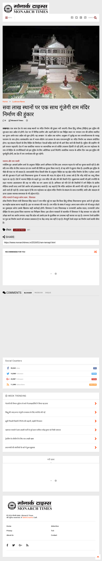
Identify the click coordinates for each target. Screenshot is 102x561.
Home (5, 102)
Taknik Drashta (27, 517)
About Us (10, 535)
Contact (54, 535)
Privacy (9, 531)
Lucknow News (18, 102)
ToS (52, 531)
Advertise (55, 526)
